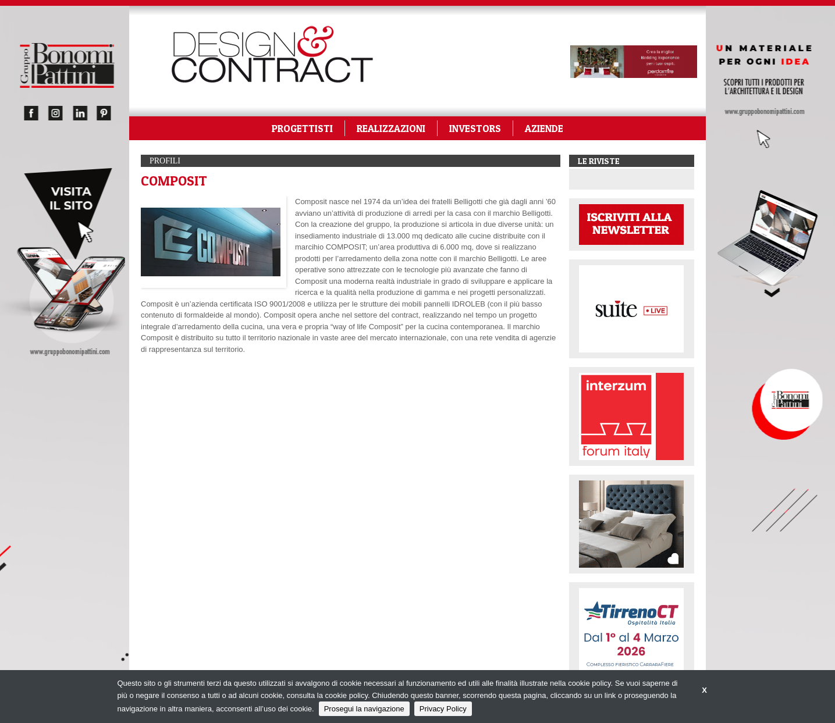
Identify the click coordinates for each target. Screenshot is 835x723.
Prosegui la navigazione (364, 708)
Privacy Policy (443, 708)
